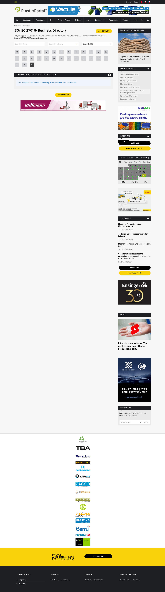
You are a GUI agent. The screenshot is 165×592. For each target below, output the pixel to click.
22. (131, 175)
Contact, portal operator (94, 580)
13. (121, 172)
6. (120, 169)
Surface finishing (126, 78)
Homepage (17, 25)
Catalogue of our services (60, 580)
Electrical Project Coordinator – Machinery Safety (131, 225)
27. (121, 179)
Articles (78, 20)
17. (140, 172)
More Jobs (134, 268)
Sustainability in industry (129, 74)
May (146, 182)
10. (140, 169)
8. (130, 169)
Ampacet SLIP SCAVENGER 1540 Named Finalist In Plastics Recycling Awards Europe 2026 (134, 59)
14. (126, 172)
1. (130, 165)
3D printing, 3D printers (128, 96)
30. (136, 179)
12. (149, 169)
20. (121, 175)
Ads (51, 20)
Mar (123, 182)
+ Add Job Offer (134, 273)
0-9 (17, 52)
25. (144, 175)
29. (131, 179)
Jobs (135, 20)
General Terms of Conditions (130, 580)
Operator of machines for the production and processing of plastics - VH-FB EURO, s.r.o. (134, 256)
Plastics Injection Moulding (129, 87)
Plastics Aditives (126, 84)
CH (83, 52)
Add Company (103, 31)
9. (135, 169)
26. (149, 175)
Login (136, 2)
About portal (21, 580)
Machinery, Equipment (128, 81)
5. (148, 165)
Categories (27, 20)
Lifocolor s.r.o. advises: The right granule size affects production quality (132, 346)
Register (129, 2)
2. (135, 165)
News (88, 20)
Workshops (113, 20)
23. (136, 175)
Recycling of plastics (127, 99)
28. (126, 179)
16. (136, 172)
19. (149, 172)
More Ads (135, 143)
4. (144, 165)
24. (140, 175)
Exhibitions (99, 20)
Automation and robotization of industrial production (131, 92)
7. (125, 169)
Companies (40, 20)
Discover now (98, 556)
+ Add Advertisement (134, 148)
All (32, 65)
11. (144, 169)
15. (131, 172)
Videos (125, 20)
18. (144, 172)
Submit (144, 422)
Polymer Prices (64, 20)
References (20, 583)
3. (140, 165)
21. (126, 175)
